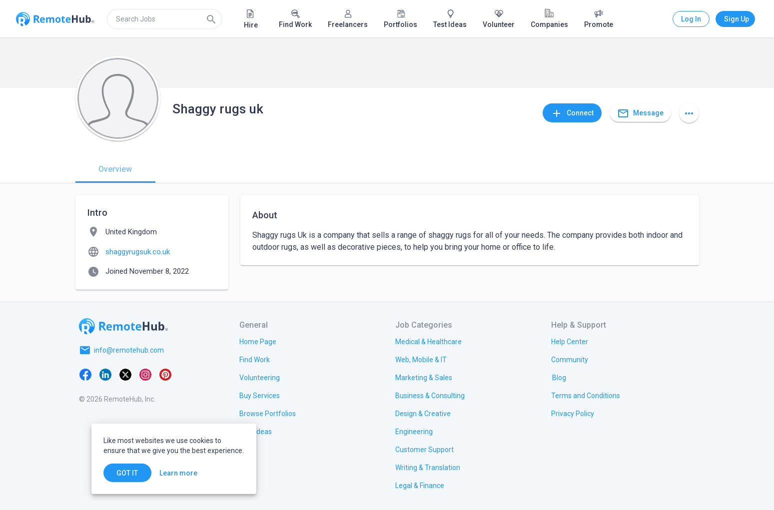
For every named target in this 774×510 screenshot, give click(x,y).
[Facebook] (85, 374)
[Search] (211, 19)
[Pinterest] (165, 374)
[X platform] (125, 374)
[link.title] (257, 341)
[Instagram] (145, 374)
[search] (164, 18)
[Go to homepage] (123, 326)
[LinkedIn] (105, 374)
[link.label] (569, 341)
